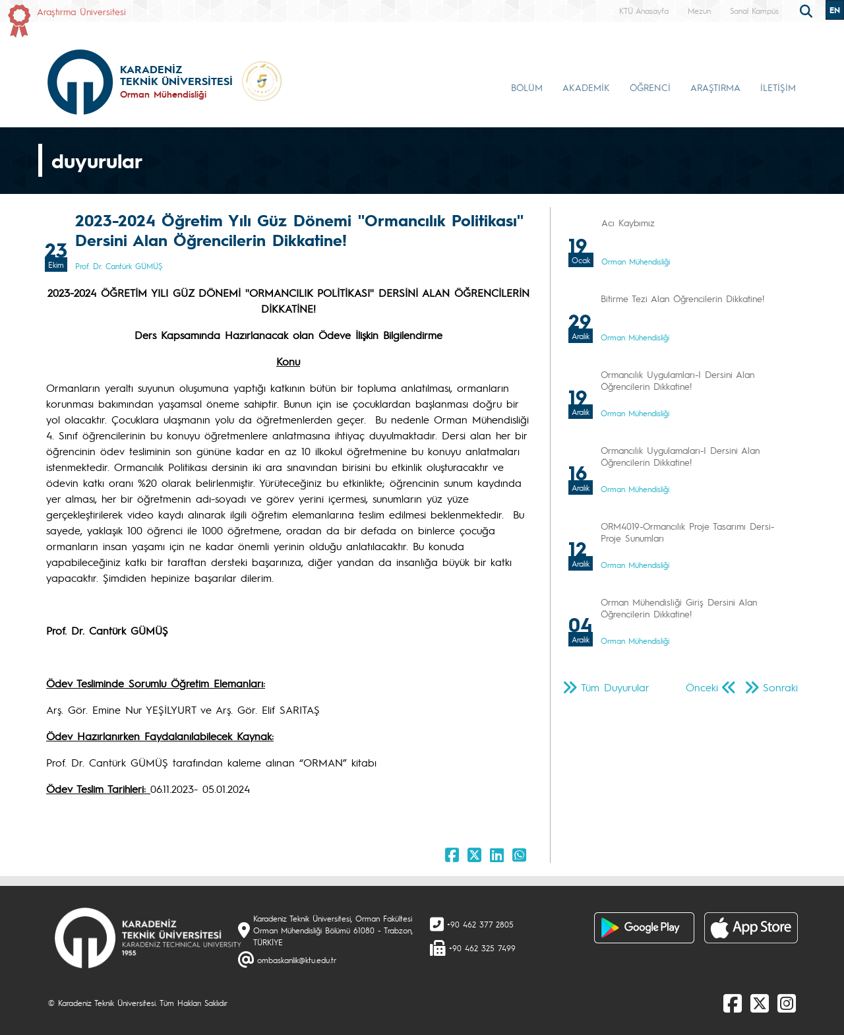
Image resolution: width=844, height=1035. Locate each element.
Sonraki (780, 687)
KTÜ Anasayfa (644, 10)
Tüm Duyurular (615, 687)
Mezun (699, 10)
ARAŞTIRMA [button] (715, 87)
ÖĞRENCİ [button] (650, 87)
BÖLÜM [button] (527, 87)
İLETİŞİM (778, 87)
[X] (759, 1003)
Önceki (702, 687)
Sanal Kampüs (754, 10)
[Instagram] (786, 1003)
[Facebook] (732, 1003)
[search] (808, 10)
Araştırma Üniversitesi (81, 11)
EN (834, 10)
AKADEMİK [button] (586, 87)
